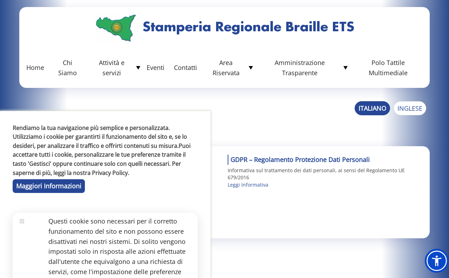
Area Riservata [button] (226, 67)
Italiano (372, 108)
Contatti (185, 67)
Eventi (156, 67)
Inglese (409, 108)
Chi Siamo (67, 67)
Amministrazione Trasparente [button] (300, 67)
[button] (437, 261)
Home (35, 67)
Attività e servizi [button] (112, 67)
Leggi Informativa (248, 184)
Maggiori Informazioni (48, 238)
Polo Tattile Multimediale (388, 67)
